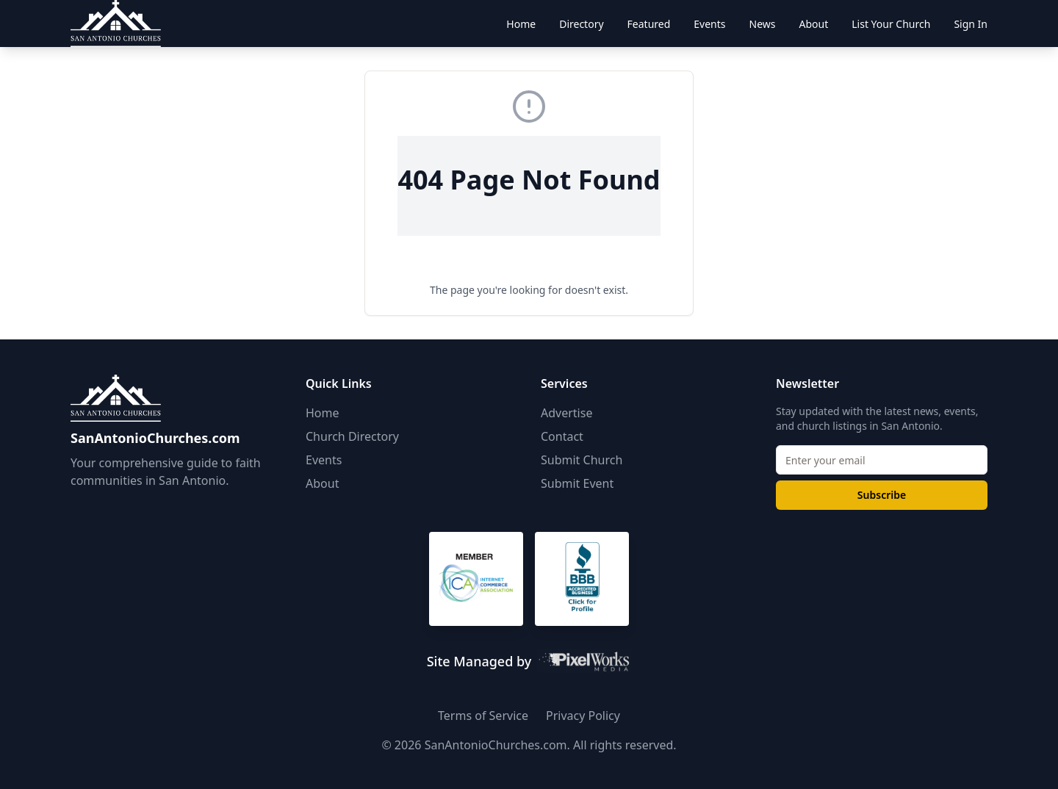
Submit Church (581, 460)
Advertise (566, 413)
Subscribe (881, 495)
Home (322, 413)
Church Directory (352, 436)
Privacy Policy (583, 715)
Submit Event (577, 483)
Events (324, 460)
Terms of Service (483, 715)
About (322, 483)
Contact (562, 436)
